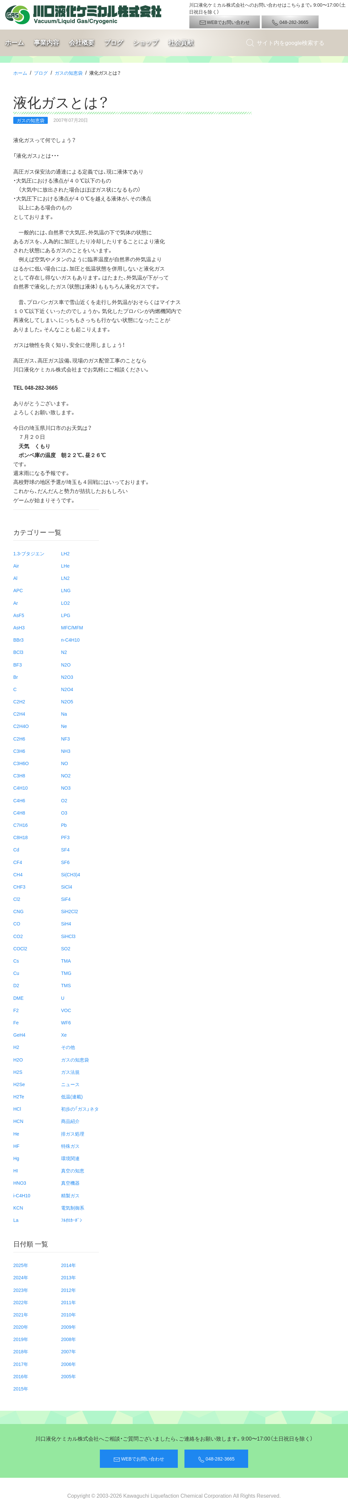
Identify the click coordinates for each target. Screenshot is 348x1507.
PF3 (65, 837)
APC (18, 590)
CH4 (18, 874)
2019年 (20, 1339)
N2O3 (67, 677)
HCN (18, 1121)
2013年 (68, 1277)
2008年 (68, 1339)
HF (16, 1146)
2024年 (20, 1277)
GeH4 (19, 1034)
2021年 (20, 1314)
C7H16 (20, 825)
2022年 (20, 1302)
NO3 (66, 787)
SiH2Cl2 (69, 911)
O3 (64, 812)
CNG (18, 911)
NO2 (66, 775)
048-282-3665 (290, 22)
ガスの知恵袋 (69, 72)
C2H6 (19, 738)
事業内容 (46, 42)
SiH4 (66, 923)
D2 (16, 985)
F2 (16, 1010)
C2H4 (19, 713)
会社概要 (81, 42)
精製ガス (70, 1195)
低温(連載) (72, 1096)
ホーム (14, 42)
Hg (16, 1158)
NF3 (65, 738)
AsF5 (18, 615)
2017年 (20, 1364)
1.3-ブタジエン (28, 553)
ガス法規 (70, 1072)
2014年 (68, 1265)
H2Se (19, 1084)
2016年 (20, 1376)
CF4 (17, 862)
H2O (18, 1059)
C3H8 (19, 775)
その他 (68, 1047)
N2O (66, 664)
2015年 (20, 1388)
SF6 (65, 862)
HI (15, 1170)
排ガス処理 (72, 1133)
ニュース (70, 1084)
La (16, 1220)
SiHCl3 (68, 936)
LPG (65, 615)
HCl (17, 1108)
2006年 (68, 1364)
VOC (66, 1010)
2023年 (20, 1290)
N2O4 (67, 689)
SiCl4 (66, 886)
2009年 (68, 1326)
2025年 (20, 1265)
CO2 (18, 936)
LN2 (65, 578)
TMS (66, 985)
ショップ (145, 42)
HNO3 (19, 1182)
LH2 (65, 553)
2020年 (20, 1326)
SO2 (65, 948)
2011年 (68, 1302)
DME (18, 997)
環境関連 (70, 1158)
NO (64, 763)
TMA (66, 960)
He (16, 1133)
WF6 (66, 1022)
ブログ (113, 42)
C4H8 (19, 812)
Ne (64, 726)
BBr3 (18, 639)
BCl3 (18, 652)
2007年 (68, 1351)
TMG (66, 973)
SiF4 (66, 899)
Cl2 (16, 899)
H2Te (18, 1096)
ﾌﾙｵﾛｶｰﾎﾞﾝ (71, 1220)
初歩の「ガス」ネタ (80, 1108)
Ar (15, 602)
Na (64, 713)
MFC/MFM (72, 627)
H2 (16, 1047)
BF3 (17, 664)
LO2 (65, 602)
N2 (64, 652)
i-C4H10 (21, 1195)
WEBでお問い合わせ (224, 22)
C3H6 (19, 751)
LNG (66, 590)
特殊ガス (70, 1146)
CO (16, 923)
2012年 (68, 1290)
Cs (16, 960)
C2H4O (21, 726)
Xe (64, 1034)
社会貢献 (180, 42)
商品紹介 (70, 1121)
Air (16, 565)
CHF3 (19, 886)
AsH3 (19, 627)
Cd (16, 849)
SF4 (65, 849)
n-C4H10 (70, 639)
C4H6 (19, 800)
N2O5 (67, 701)
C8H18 (20, 837)
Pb (64, 825)
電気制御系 (72, 1207)
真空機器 (70, 1182)
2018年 (20, 1351)
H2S (17, 1072)
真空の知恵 (72, 1170)
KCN (18, 1207)
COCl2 (20, 948)
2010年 (68, 1314)
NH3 (65, 751)
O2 (64, 800)
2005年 (68, 1376)
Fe (16, 1022)
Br (15, 677)
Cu (16, 973)
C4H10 (20, 787)
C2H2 (19, 701)
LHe (65, 565)
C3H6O (21, 763)
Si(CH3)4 (70, 874)
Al (15, 578)
